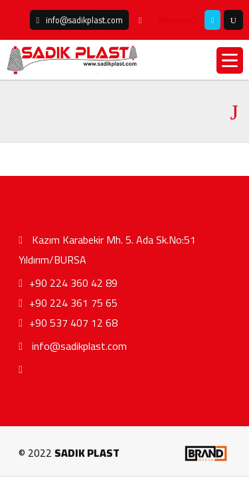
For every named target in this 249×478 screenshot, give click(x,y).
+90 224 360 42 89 (68, 283)
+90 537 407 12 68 (68, 323)
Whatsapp (176, 20)
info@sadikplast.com (73, 346)
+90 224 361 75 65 (68, 303)
